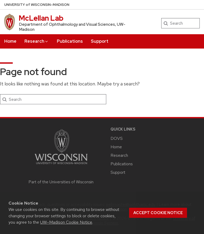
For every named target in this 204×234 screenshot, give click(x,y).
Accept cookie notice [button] (158, 212)
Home (10, 41)
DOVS (116, 138)
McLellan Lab (41, 18)
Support (99, 41)
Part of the (61, 182)
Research (36, 41)
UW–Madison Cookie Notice (66, 222)
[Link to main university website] (61, 165)
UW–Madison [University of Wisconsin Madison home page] (36, 4)
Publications (70, 41)
